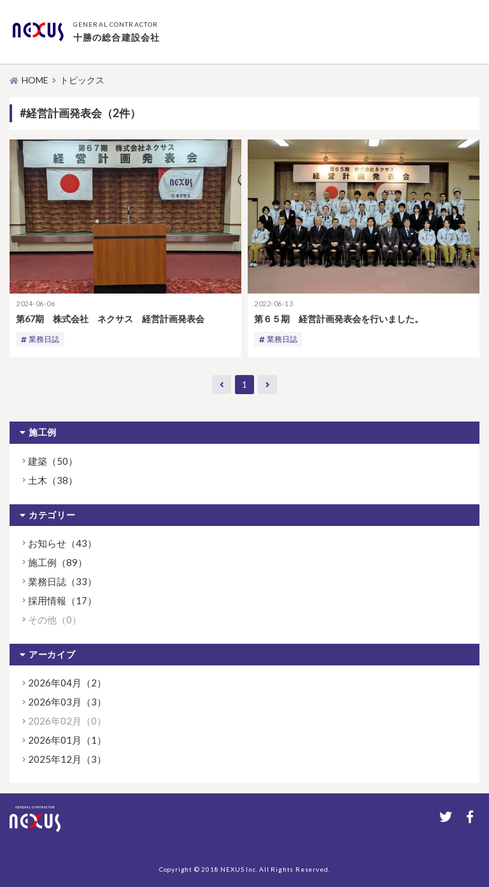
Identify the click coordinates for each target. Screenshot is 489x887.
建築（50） (53, 461)
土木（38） (53, 480)
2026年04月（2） (67, 682)
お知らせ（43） (62, 543)
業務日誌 (44, 339)
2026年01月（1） (67, 740)
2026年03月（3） (67, 701)
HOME (35, 80)
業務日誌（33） (62, 581)
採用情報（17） (62, 600)
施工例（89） (57, 562)
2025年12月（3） (67, 759)
